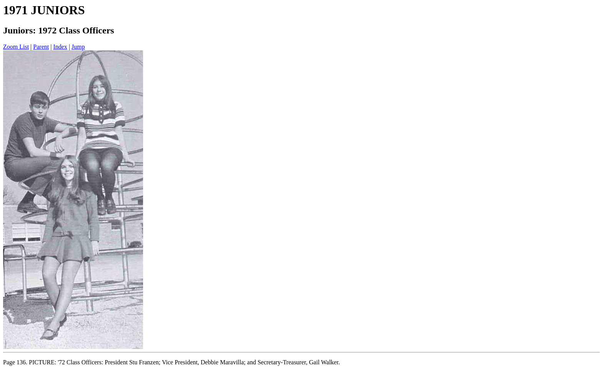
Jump (78, 46)
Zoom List (16, 46)
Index (60, 46)
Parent (41, 46)
